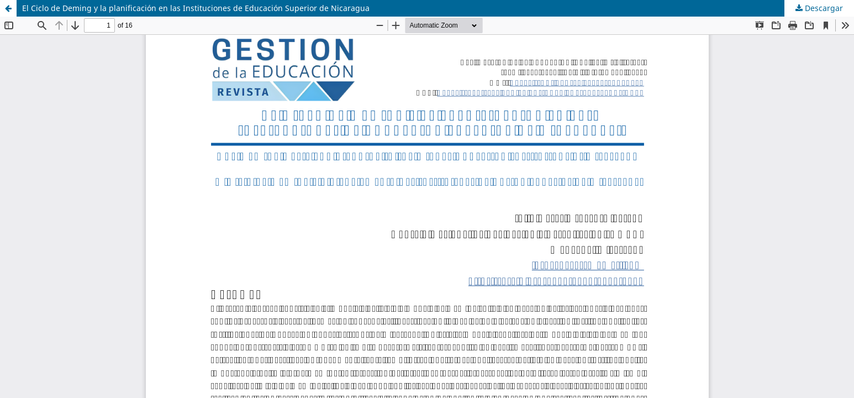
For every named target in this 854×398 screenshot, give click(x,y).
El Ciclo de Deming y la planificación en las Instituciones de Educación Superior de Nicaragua (196, 8)
